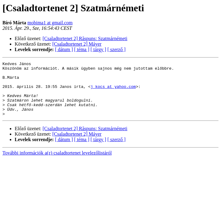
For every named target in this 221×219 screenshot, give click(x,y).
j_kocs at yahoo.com (113, 92)
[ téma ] (81, 49)
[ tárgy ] (98, 49)
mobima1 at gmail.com (50, 22)
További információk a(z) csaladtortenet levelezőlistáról (57, 163)
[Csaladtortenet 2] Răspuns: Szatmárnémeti (85, 38)
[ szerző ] (116, 49)
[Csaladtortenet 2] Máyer (77, 44)
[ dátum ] (64, 49)
